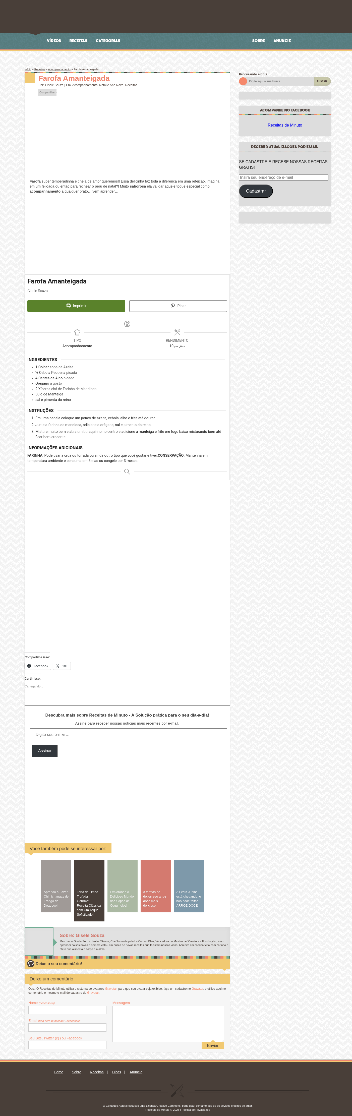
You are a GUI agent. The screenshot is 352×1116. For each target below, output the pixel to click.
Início (28, 69)
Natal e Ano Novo (111, 85)
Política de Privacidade (196, 1106)
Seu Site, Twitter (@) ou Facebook (55, 1035)
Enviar (212, 1042)
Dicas (116, 1069)
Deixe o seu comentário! (59, 960)
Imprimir (76, 306)
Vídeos (54, 40)
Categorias (108, 40)
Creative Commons (168, 1102)
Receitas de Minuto (285, 125)
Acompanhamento (59, 69)
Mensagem (121, 999)
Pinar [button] (178, 306)
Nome (41, 999)
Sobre (258, 40)
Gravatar (110, 985)
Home (58, 1069)
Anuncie (282, 40)
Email (55, 1017)
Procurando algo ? (253, 74)
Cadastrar (256, 191)
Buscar (322, 81)
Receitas (79, 40)
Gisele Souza (54, 85)
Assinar (44, 747)
